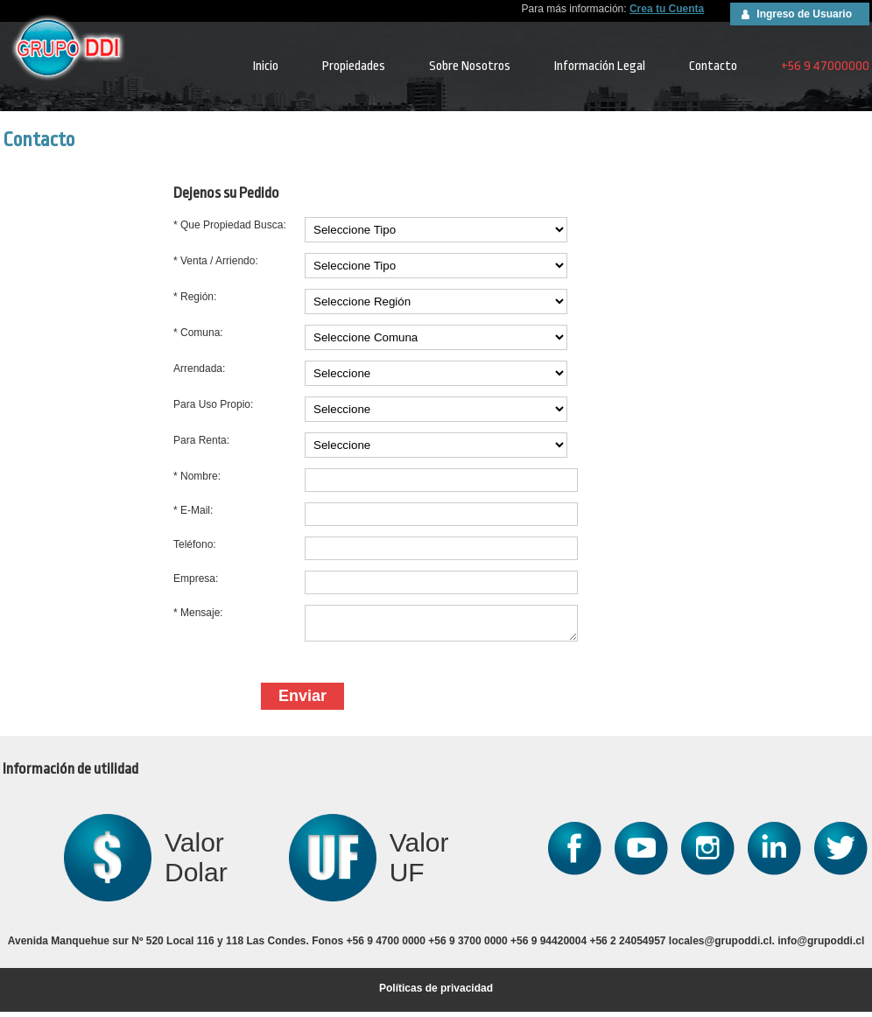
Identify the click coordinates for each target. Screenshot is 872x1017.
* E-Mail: (193, 510)
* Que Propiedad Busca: (229, 225)
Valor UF (419, 862)
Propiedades (353, 66)
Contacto (713, 66)
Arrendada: (199, 368)
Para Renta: (201, 440)
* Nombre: (197, 476)
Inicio (265, 66)
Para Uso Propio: (213, 404)
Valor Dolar (196, 862)
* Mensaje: (198, 613)
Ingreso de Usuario (804, 14)
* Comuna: (198, 332)
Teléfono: (194, 544)
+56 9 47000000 (825, 66)
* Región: (194, 297)
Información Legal (599, 66)
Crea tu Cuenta (666, 9)
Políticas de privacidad (436, 993)
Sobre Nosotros (469, 66)
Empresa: (195, 578)
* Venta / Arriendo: (215, 261)
